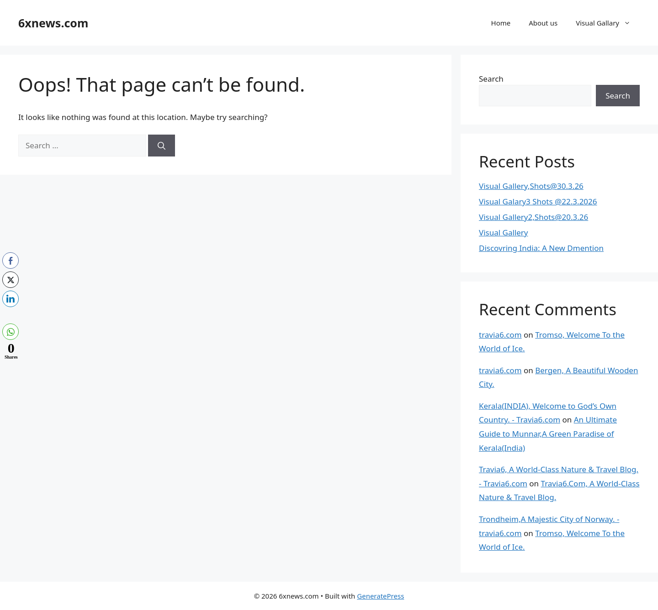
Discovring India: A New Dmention (541, 248)
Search (491, 78)
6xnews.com (53, 23)
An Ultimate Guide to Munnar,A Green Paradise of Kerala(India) (548, 433)
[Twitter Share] (10, 279)
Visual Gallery (503, 232)
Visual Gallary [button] (608, 22)
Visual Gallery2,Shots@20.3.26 (533, 217)
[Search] (161, 145)
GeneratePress (380, 595)
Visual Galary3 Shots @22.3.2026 (538, 201)
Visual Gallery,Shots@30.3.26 (531, 186)
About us (543, 22)
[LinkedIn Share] (10, 299)
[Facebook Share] (10, 260)
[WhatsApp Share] (10, 331)
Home (501, 22)
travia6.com (500, 334)
